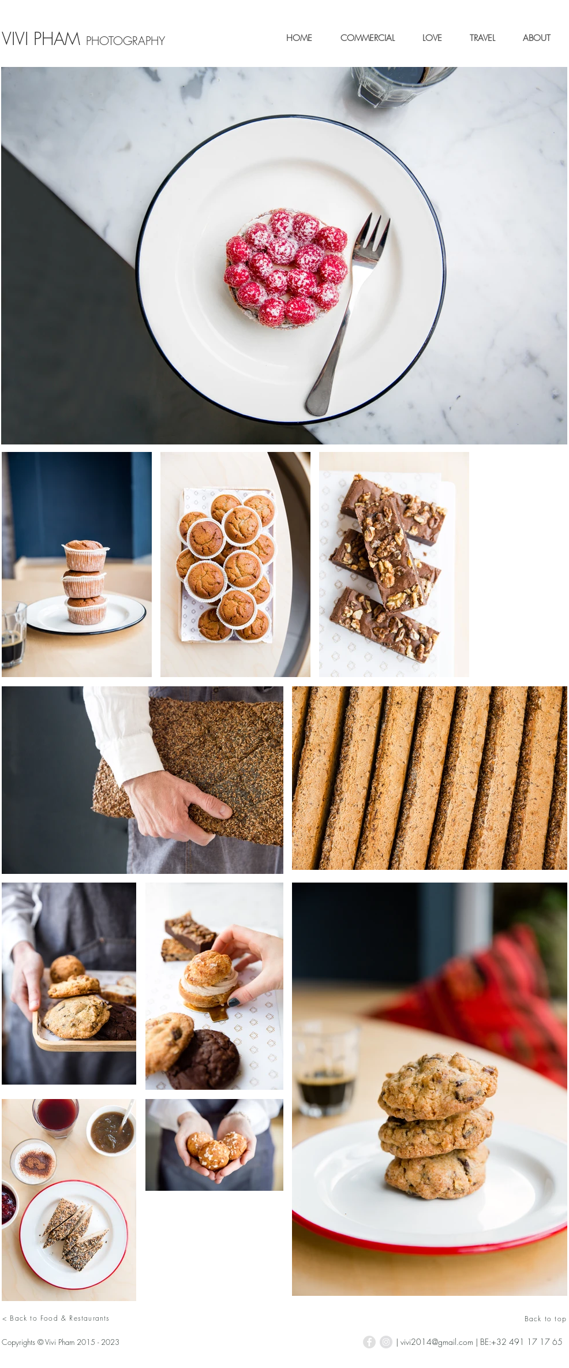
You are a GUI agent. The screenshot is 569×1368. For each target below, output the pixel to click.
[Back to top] (521, 1318)
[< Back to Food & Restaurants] (122, 1317)
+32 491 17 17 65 (527, 1341)
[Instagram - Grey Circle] (386, 1342)
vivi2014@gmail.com (436, 1341)
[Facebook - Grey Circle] (369, 1342)
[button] (362, 38)
